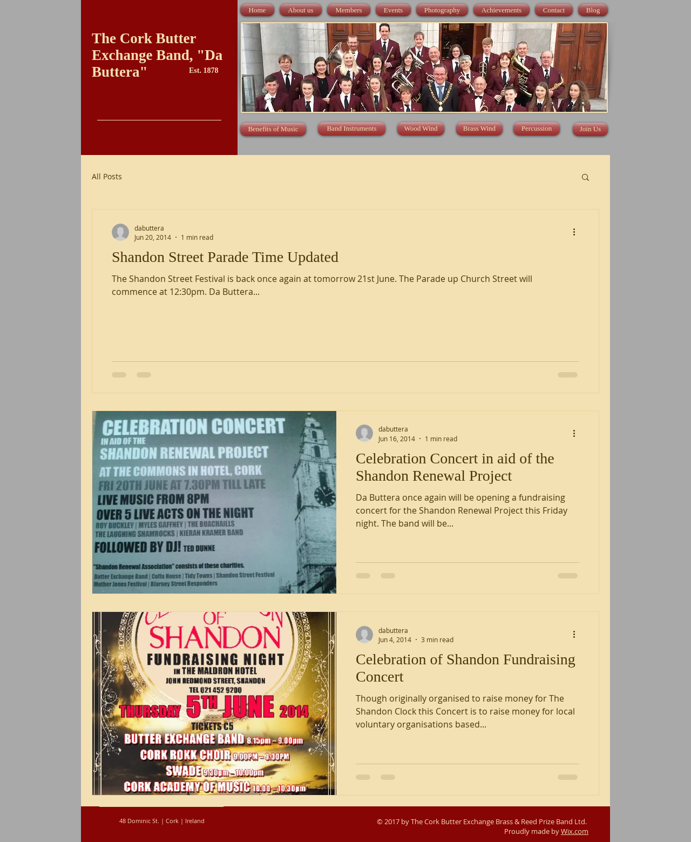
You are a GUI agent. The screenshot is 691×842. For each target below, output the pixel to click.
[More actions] (577, 232)
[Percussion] (536, 129)
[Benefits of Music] (273, 129)
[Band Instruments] (351, 129)
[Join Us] (590, 129)
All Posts (107, 176)
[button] (585, 178)
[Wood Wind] (420, 129)
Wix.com (574, 831)
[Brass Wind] (479, 129)
